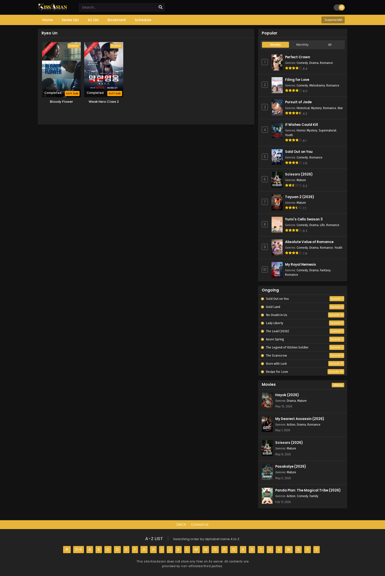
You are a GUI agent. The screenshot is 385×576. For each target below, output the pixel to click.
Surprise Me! (333, 20)
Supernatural (327, 130)
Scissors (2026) (299, 174)
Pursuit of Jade (298, 102)
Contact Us (199, 524)
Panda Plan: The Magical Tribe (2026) (308, 490)
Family (314, 496)
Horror (301, 130)
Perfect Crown (297, 57)
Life (322, 225)
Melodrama (317, 85)
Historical (303, 108)
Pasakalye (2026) (290, 466)
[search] (160, 7)
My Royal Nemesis (300, 264)
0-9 (78, 549)
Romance (326, 63)
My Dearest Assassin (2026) (299, 419)
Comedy (302, 63)
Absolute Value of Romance (309, 242)
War (340, 108)
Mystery (316, 108)
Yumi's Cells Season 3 (304, 219)
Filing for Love (297, 79)
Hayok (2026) (287, 395)
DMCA (181, 524)
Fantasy (325, 270)
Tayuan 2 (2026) (299, 197)
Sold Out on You (299, 151)
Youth (289, 135)
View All (338, 385)
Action (291, 424)
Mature (301, 180)
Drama (313, 63)
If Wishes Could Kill (301, 124)
